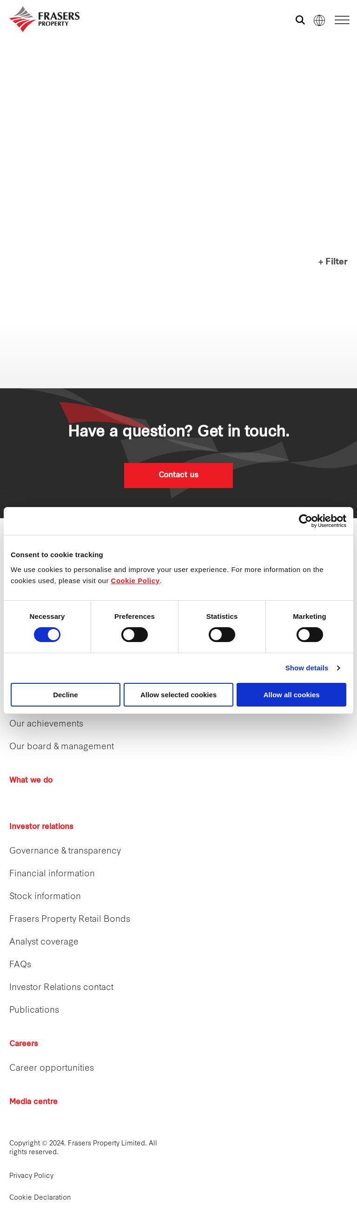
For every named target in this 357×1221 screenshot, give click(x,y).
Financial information (52, 874)
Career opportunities (51, 1068)
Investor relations (41, 827)
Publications (34, 1010)
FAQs (20, 965)
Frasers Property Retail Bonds (69, 919)
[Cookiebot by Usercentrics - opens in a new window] (305, 521)
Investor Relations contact (61, 987)
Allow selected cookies (178, 695)
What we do (31, 780)
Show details (307, 668)
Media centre (33, 1102)
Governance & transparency (65, 851)
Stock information (45, 897)
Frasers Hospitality (13, 76)
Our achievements (46, 724)
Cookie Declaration (40, 1198)
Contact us (178, 475)
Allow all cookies (292, 695)
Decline (65, 695)
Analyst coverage (44, 942)
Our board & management (61, 747)
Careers (23, 1044)
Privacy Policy (31, 1176)
